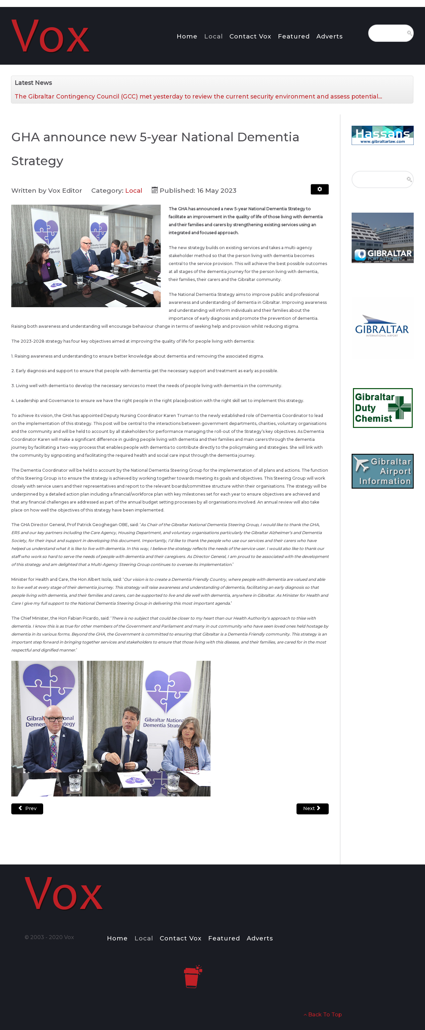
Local (134, 190)
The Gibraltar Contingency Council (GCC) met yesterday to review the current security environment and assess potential (198, 96)
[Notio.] (51, 34)
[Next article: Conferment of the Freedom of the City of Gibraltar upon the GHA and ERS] (313, 808)
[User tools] (320, 189)
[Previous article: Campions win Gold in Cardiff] (27, 808)
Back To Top (322, 1014)
